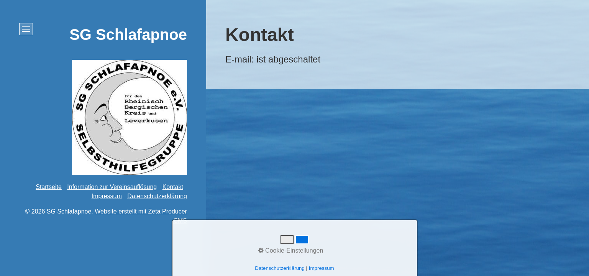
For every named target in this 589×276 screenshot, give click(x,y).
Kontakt (172, 187)
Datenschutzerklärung (157, 196)
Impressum (107, 196)
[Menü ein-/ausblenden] (26, 29)
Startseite (49, 187)
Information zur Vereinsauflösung (112, 187)
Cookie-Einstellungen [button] (290, 250)
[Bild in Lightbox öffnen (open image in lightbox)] (129, 117)
